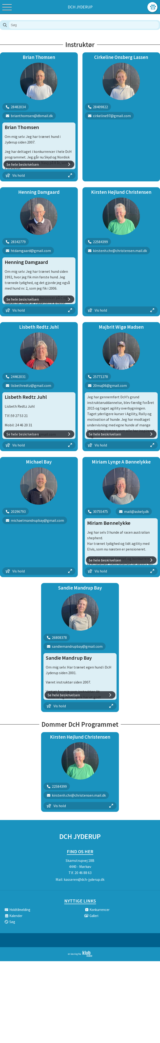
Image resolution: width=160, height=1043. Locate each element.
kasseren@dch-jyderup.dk (84, 879)
